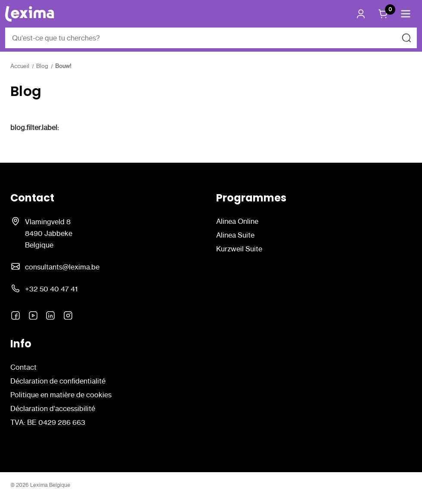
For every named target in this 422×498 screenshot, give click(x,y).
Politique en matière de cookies (61, 394)
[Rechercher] (406, 38)
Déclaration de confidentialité (58, 381)
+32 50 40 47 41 (51, 289)
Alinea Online (237, 221)
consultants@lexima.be (62, 267)
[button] (405, 13)
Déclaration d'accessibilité (52, 408)
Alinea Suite (235, 235)
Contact (23, 367)
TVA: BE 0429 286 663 (47, 422)
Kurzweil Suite (239, 248)
